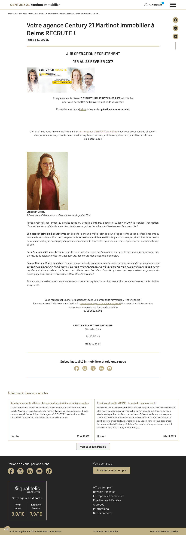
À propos (98, 504)
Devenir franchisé (104, 491)
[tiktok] (49, 471)
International (101, 508)
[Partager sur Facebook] (175, 20)
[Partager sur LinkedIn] (175, 36)
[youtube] (39, 471)
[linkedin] (30, 471)
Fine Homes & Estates (107, 500)
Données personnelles (106, 531)
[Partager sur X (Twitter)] (175, 28)
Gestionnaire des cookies (164, 531)
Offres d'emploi (102, 487)
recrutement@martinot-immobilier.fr (100, 303)
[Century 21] (35, 5)
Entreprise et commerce (108, 496)
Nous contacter (103, 513)
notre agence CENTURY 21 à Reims (98, 131)
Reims (82, 109)
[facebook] (11, 471)
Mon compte (153, 4)
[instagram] (20, 471)
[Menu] (173, 4)
